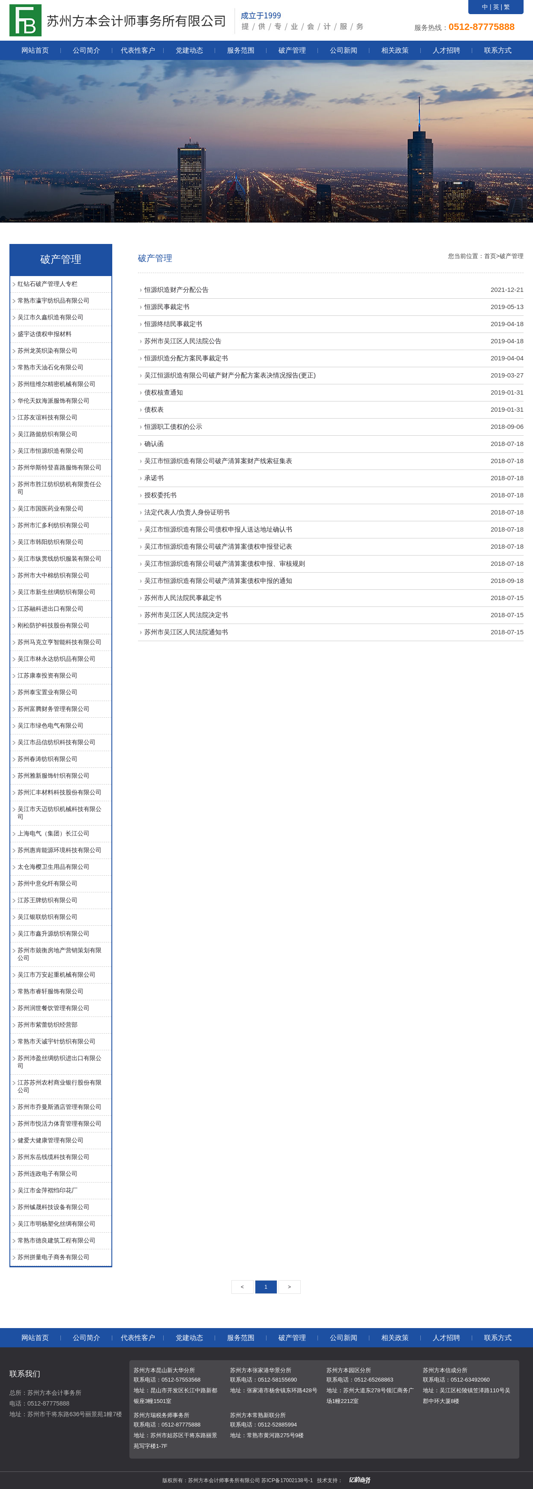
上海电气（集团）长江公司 (54, 833)
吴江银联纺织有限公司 (48, 916)
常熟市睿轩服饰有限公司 (51, 991)
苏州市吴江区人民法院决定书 (186, 614)
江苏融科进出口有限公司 (51, 608)
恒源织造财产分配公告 (176, 289)
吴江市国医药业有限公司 (51, 508)
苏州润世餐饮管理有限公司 (54, 1008)
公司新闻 (343, 50)
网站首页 (35, 50)
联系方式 (498, 50)
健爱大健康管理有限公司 (51, 1140)
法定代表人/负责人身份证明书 (187, 512)
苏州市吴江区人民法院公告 (183, 341)
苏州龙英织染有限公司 (48, 350)
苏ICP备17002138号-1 (287, 1480)
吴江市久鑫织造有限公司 (51, 317)
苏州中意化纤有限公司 (48, 883)
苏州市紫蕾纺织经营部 (48, 1024)
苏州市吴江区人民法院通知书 (186, 632)
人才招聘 (446, 50)
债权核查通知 (163, 392)
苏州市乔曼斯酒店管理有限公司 (60, 1106)
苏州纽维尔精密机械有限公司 (57, 383)
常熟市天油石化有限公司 (51, 367)
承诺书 (154, 477)
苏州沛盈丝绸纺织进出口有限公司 (60, 1062)
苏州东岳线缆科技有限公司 (54, 1156)
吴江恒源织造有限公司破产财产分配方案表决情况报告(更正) (230, 375)
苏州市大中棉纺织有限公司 (54, 575)
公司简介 (86, 50)
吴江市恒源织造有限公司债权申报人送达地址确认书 (218, 529)
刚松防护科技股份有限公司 (54, 625)
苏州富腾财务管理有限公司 (54, 708)
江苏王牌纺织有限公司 (48, 900)
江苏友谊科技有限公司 (48, 417)
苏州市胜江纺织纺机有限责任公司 (60, 488)
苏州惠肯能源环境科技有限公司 (60, 850)
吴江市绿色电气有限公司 (51, 725)
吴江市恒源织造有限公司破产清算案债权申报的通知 (218, 580)
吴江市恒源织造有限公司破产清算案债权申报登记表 (218, 546)
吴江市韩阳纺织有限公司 (51, 541)
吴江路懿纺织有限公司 (48, 434)
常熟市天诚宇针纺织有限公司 (57, 1041)
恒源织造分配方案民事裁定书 (186, 358)
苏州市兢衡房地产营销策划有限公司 (60, 954)
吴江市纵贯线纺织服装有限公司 (60, 558)
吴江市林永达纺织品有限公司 (57, 658)
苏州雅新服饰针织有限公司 (54, 775)
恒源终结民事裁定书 (173, 323)
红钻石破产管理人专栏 (48, 283)
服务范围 (241, 50)
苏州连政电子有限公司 (48, 1173)
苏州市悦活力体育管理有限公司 (60, 1123)
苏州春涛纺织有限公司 (48, 758)
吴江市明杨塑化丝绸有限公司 (57, 1223)
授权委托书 (160, 495)
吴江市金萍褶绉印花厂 (48, 1190)
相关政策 (395, 50)
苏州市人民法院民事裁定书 (183, 597)
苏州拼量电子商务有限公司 (54, 1257)
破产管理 (292, 50)
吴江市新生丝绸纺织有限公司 (57, 591)
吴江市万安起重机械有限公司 (57, 974)
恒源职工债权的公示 (173, 426)
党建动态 (189, 50)
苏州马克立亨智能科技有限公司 (60, 642)
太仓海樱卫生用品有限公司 (54, 866)
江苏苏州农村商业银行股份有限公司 (60, 1086)
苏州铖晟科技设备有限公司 (54, 1207)
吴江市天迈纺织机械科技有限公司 (60, 812)
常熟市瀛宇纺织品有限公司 (54, 300)
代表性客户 (138, 50)
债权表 (154, 409)
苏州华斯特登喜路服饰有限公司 (60, 467)
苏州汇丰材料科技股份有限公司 (60, 792)
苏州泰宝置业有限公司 (48, 692)
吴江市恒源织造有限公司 (51, 450)
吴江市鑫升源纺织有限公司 (54, 933)
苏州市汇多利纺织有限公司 (54, 525)
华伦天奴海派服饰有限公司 (54, 400)
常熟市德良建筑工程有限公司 (57, 1240)
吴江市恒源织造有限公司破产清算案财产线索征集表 (218, 460)
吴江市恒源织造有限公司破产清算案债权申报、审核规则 (224, 563)
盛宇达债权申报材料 (45, 333)
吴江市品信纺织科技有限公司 (57, 742)
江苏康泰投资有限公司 (48, 675)
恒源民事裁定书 (166, 306)
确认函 (154, 443)
